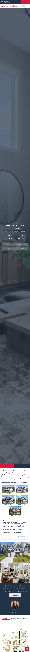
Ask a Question (22, 466)
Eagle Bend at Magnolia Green (15, 6)
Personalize (24, 618)
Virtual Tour (8, 244)
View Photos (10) (24, 580)
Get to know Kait (15, 612)
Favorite (21, 248)
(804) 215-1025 (15, 611)
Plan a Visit (7, 466)
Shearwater (23, 6)
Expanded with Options (16, 618)
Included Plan (6, 618)
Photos (8, 248)
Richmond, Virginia (4, 6)
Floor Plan (21, 244)
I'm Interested (25, 1)
